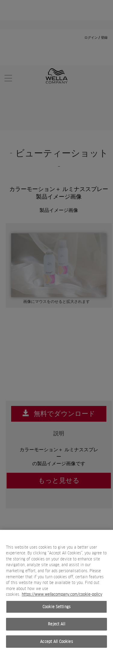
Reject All (56, 626)
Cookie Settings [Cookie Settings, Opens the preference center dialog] (56, 609)
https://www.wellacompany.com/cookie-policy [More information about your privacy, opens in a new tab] (62, 597)
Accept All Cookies (56, 644)
